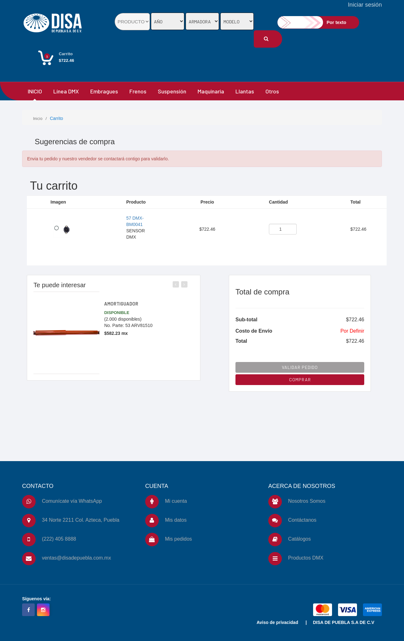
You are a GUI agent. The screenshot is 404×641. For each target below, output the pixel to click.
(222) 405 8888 (59, 538)
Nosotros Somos (306, 500)
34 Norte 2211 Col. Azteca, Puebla (81, 519)
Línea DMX (66, 90)
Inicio (38, 118)
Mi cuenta (176, 500)
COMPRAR (300, 379)
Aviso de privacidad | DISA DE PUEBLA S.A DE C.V (315, 622)
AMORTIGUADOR (120, 303)
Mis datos (176, 519)
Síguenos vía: (36, 598)
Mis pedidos (178, 538)
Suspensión (172, 90)
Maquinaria (211, 90)
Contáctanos (302, 519)
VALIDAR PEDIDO (300, 367)
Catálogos (299, 538)
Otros (272, 90)
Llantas (244, 90)
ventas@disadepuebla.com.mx (76, 557)
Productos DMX (306, 557)
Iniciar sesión (365, 5)
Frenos (137, 90)
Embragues (104, 90)
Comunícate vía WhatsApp (72, 500)
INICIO (35, 90)
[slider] (163, 324)
